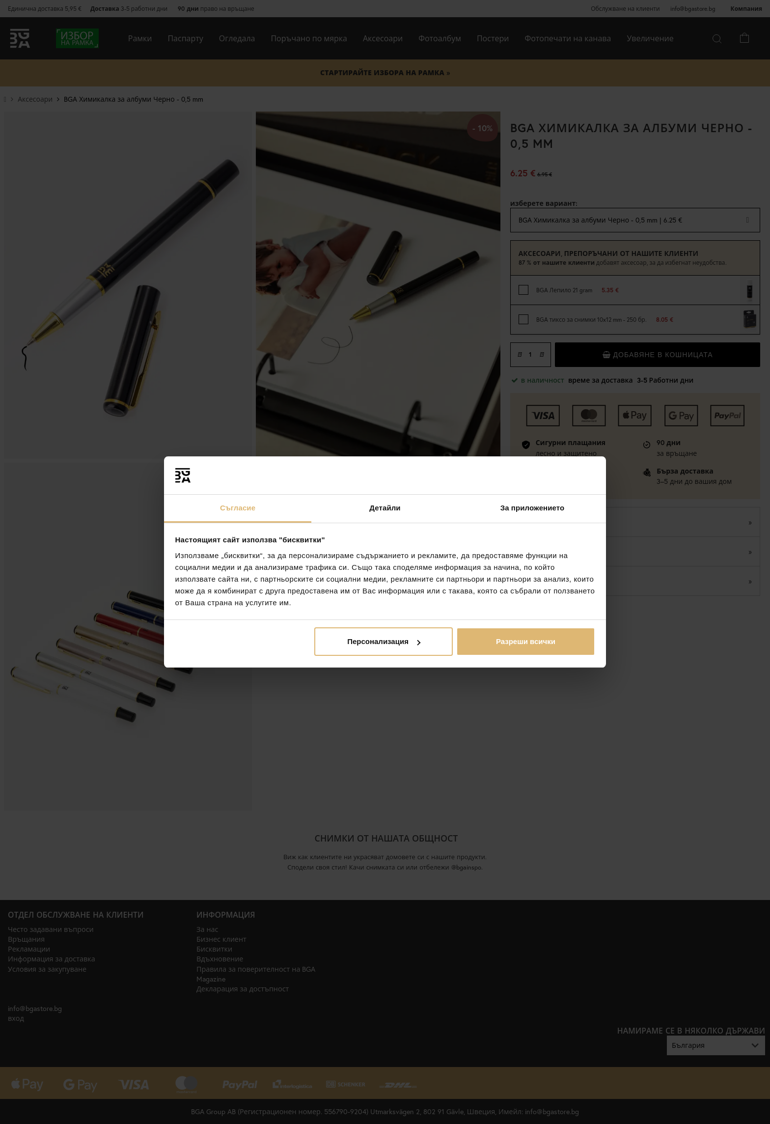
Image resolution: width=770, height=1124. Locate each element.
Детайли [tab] (384, 508)
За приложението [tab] (532, 508)
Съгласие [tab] (237, 508)
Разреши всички (525, 641)
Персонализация (383, 641)
